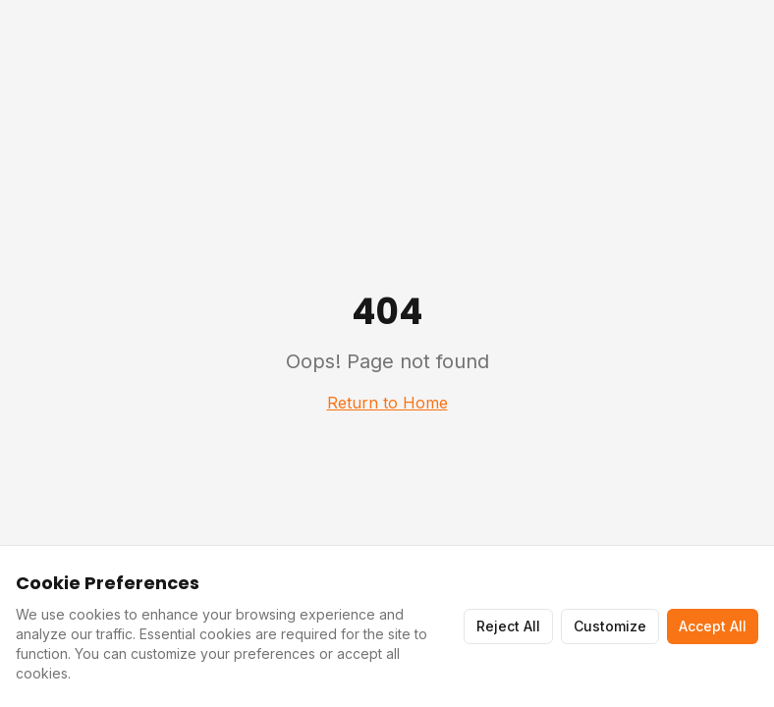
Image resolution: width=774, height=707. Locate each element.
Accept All (712, 626)
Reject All (508, 626)
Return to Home (387, 402)
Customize (610, 626)
